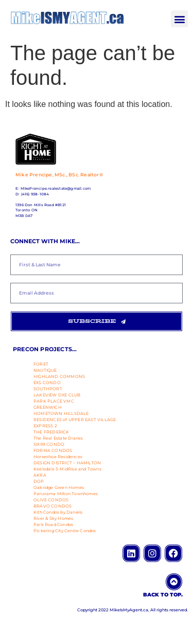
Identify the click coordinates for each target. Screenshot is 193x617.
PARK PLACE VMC (53, 401)
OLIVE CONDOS (50, 499)
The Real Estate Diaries (58, 438)
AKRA (39, 475)
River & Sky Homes (53, 518)
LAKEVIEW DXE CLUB (56, 394)
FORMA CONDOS (52, 450)
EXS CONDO (47, 382)
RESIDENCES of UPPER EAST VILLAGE (74, 419)
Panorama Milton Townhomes (65, 493)
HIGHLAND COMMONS (59, 376)
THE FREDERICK (51, 431)
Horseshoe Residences (57, 456)
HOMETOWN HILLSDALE (61, 413)
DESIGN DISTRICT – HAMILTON (67, 462)
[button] (179, 18)
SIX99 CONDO (48, 444)
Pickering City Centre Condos (64, 530)
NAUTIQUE (45, 370)
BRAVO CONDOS (52, 506)
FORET (40, 364)
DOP (38, 481)
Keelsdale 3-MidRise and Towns (67, 468)
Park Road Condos (53, 524)
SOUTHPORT (47, 388)
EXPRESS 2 (45, 425)
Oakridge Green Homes (58, 487)
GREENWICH (47, 407)
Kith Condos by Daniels (57, 512)
